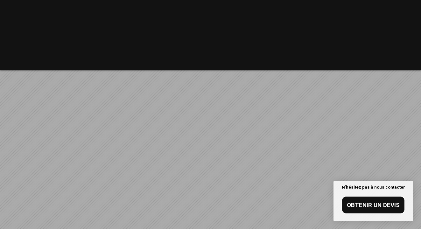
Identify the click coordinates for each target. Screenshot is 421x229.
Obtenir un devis (373, 205)
